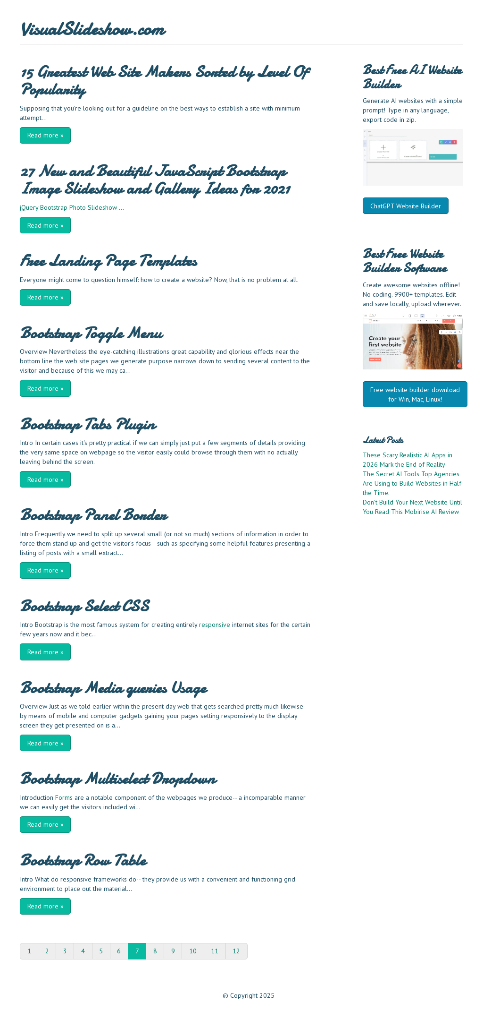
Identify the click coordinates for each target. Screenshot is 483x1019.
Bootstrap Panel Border (93, 515)
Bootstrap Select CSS (84, 606)
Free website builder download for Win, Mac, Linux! (415, 394)
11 (214, 951)
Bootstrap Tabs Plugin (87, 424)
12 (236, 951)
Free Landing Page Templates (108, 261)
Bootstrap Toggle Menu (90, 333)
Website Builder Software (404, 261)
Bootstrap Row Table (82, 860)
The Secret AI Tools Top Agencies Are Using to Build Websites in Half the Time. (412, 483)
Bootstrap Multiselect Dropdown (117, 778)
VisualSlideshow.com (92, 29)
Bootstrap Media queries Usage (113, 688)
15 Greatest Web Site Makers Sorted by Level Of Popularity (163, 80)
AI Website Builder (412, 77)
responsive (214, 624)
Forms (64, 797)
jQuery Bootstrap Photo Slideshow (68, 207)
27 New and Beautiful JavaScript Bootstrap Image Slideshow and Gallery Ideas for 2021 (155, 179)
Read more (45, 135)
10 (193, 951)
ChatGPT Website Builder (405, 206)
